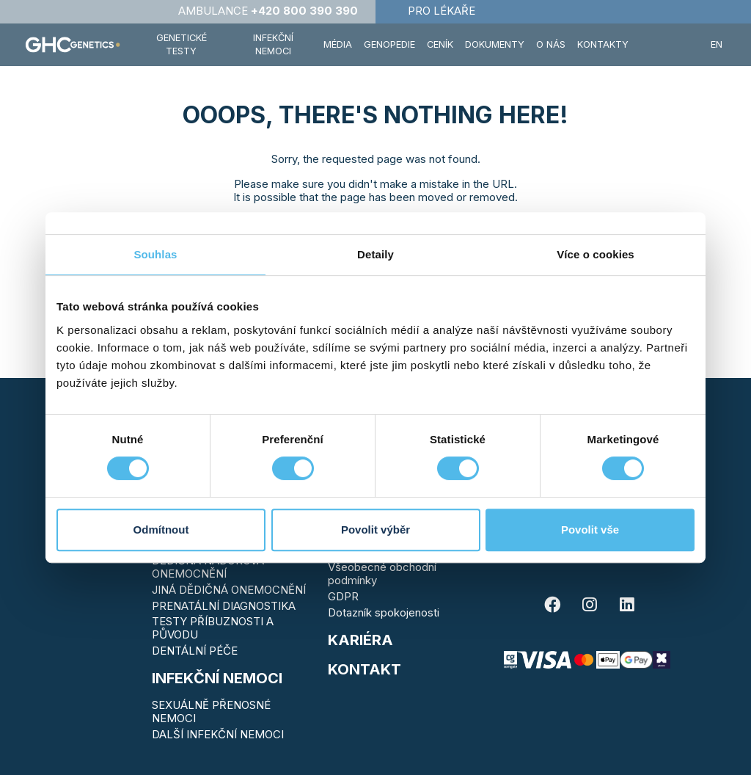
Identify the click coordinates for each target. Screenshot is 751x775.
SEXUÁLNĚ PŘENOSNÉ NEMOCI (211, 711)
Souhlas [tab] (155, 254)
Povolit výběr (375, 529)
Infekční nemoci (217, 678)
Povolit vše (590, 529)
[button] (669, 45)
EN (716, 44)
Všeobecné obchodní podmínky (382, 573)
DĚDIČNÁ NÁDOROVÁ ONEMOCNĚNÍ (208, 567)
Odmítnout (161, 529)
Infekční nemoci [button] (273, 44)
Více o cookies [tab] (595, 254)
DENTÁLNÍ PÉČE (195, 651)
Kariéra (360, 640)
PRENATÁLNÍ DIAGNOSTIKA (224, 606)
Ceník (440, 44)
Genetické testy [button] (181, 44)
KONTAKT (364, 669)
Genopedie (389, 44)
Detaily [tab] (375, 254)
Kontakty (603, 44)
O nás (550, 44)
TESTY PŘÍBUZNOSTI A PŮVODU (213, 627)
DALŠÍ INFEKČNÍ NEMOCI (218, 734)
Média (337, 44)
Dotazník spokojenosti (383, 612)
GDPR (343, 596)
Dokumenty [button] (494, 44)
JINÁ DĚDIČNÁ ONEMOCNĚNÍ (229, 590)
